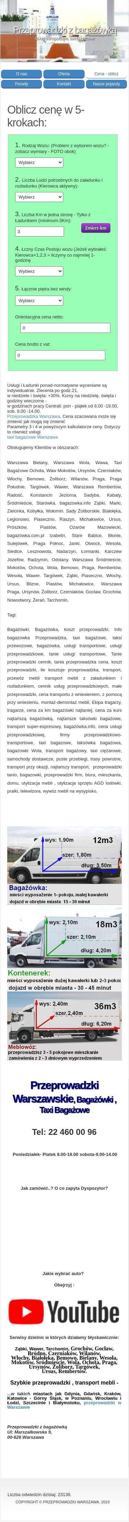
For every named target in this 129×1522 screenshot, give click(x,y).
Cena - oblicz (106, 73)
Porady (21, 84)
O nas (21, 73)
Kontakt (64, 84)
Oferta (63, 73)
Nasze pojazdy (106, 84)
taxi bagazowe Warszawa (32, 437)
